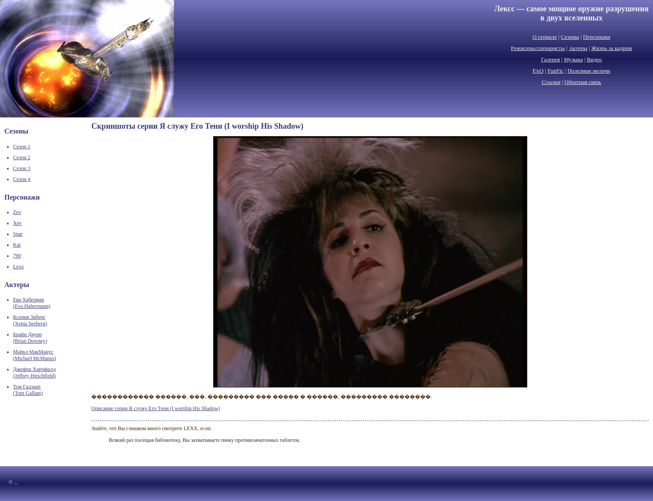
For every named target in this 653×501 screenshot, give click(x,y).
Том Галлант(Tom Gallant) (28, 390)
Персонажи (596, 36)
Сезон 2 (21, 157)
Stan (17, 234)
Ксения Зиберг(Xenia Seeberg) (30, 320)
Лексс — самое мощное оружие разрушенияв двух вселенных (571, 13)
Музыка (573, 59)
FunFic (555, 70)
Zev (17, 212)
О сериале (544, 36)
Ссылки (551, 82)
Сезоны (570, 36)
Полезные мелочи (588, 70)
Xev (17, 223)
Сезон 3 (21, 168)
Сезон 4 (21, 179)
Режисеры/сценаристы (538, 48)
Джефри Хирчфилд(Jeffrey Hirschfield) (34, 372)
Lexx (18, 267)
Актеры (578, 48)
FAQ (537, 70)
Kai (16, 245)
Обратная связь (582, 82)
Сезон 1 (21, 147)
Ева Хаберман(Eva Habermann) (31, 303)
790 (17, 256)
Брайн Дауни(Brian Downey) (30, 337)
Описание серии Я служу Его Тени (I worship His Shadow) (155, 408)
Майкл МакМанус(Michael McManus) (34, 355)
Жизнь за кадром (611, 48)
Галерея (550, 59)
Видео (594, 59)
